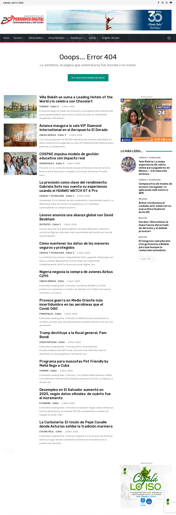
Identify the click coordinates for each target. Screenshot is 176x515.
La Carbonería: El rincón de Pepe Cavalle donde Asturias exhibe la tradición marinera (76, 424)
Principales (46, 314)
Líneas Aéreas (47, 135)
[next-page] (11, 451)
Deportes (45, 224)
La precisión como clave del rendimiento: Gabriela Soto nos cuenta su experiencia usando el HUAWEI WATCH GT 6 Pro (73, 186)
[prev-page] (6, 451)
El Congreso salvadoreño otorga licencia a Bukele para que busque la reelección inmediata (154, 246)
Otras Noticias (48, 342)
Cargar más (146, 258)
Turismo (44, 107)
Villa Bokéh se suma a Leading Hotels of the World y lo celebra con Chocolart (76, 99)
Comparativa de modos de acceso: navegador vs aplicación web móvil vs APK (155, 188)
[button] (169, 38)
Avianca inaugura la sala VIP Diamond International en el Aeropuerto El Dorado (73, 128)
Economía (45, 403)
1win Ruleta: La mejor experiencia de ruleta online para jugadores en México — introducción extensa (154, 168)
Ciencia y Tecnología (51, 196)
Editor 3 (55, 106)
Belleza (143, 199)
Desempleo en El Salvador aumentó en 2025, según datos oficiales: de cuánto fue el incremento (75, 394)
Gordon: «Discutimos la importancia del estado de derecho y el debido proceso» (154, 227)
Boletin (143, 218)
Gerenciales (46, 163)
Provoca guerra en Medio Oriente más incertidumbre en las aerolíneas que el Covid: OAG (71, 304)
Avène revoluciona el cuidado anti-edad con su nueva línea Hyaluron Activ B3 (155, 207)
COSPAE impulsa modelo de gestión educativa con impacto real (69, 156)
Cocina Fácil (46, 432)
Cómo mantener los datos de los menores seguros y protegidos (74, 246)
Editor (61, 281)
